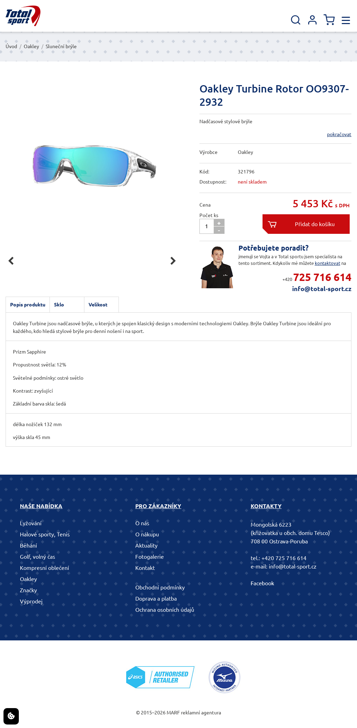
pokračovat (339, 134)
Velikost (98, 304)
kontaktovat (327, 263)
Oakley (31, 46)
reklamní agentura (201, 712)
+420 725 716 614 (283, 558)
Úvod (11, 46)
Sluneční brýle (61, 46)
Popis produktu (27, 304)
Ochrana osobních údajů (164, 610)
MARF (173, 712)
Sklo (59, 304)
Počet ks (208, 215)
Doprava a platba (156, 598)
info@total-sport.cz (321, 288)
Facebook (262, 583)
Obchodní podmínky (160, 587)
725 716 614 (322, 277)
